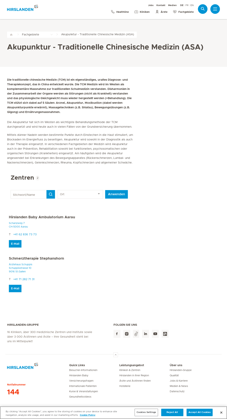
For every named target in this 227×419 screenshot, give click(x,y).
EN (192, 5)
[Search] (50, 194)
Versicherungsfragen (81, 381)
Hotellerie (124, 386)
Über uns (176, 365)
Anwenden (116, 194)
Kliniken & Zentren (129, 370)
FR (187, 5)
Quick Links (77, 365)
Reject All (172, 414)
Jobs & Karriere (179, 381)
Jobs (151, 5)
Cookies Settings (146, 414)
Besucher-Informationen (83, 370)
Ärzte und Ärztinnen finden (135, 381)
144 (13, 392)
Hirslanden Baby (78, 375)
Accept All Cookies (200, 414)
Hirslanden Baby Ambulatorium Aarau (42, 217)
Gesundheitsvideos (80, 397)
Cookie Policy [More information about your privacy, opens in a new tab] (87, 416)
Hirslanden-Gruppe (181, 370)
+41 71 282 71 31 (24, 279)
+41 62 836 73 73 (25, 234)
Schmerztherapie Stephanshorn (36, 258)
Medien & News (179, 386)
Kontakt (160, 5)
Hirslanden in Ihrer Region (134, 375)
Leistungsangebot (131, 365)
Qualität (174, 375)
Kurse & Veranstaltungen (83, 391)
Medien (172, 5)
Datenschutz (177, 391)
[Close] (221, 414)
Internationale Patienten (83, 386)
